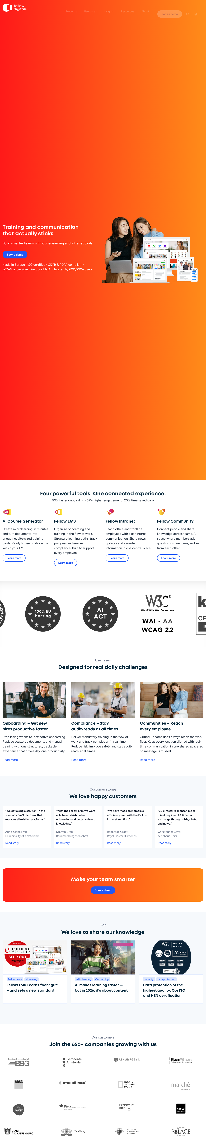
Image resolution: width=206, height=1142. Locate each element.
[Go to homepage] (15, 8)
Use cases (95, 7)
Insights (114, 7)
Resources (132, 7)
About (150, 7)
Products (76, 7)
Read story (12, 820)
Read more (10, 737)
